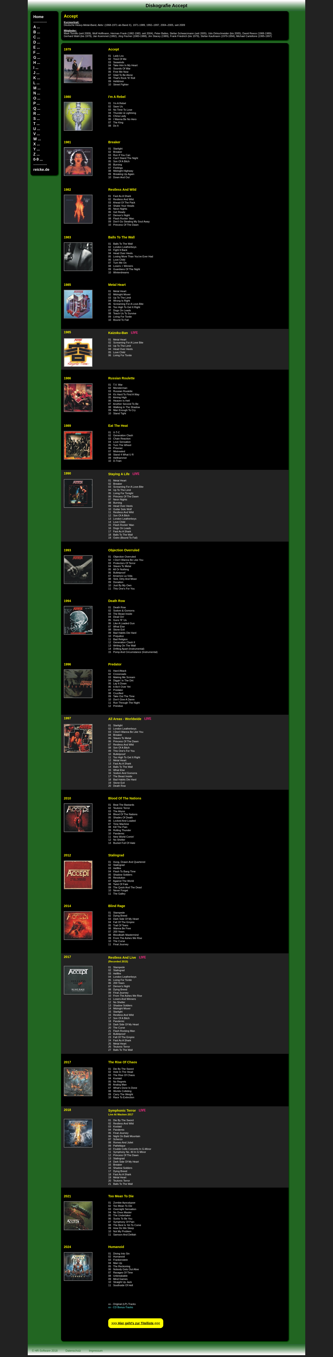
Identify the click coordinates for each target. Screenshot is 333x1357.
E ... (36, 47)
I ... (35, 68)
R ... (36, 113)
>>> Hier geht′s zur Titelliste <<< (135, 1323)
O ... (36, 98)
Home (38, 17)
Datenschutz (73, 1350)
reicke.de (41, 170)
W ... (37, 139)
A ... (36, 27)
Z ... (36, 154)
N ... (36, 93)
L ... (36, 83)
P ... (36, 103)
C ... (36, 37)
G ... (36, 57)
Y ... (36, 149)
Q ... (36, 108)
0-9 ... (38, 159)
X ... (36, 144)
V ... (36, 134)
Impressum (96, 1350)
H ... (36, 63)
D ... (36, 42)
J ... (36, 73)
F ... (36, 52)
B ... (36, 32)
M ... (36, 88)
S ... (36, 119)
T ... (36, 124)
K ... (36, 78)
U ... (36, 129)
